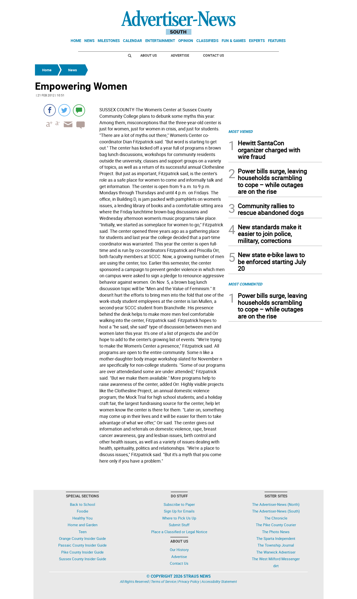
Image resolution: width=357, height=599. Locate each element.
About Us (148, 55)
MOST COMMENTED (245, 283)
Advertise (180, 55)
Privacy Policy (188, 581)
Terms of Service (163, 581)
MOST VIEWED (240, 131)
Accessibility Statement (219, 581)
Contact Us (213, 55)
